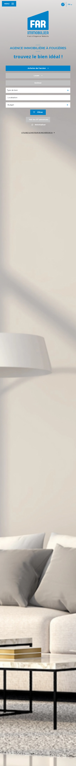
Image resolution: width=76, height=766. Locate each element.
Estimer (38, 83)
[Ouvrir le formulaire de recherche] (38, 112)
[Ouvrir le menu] (9, 3)
